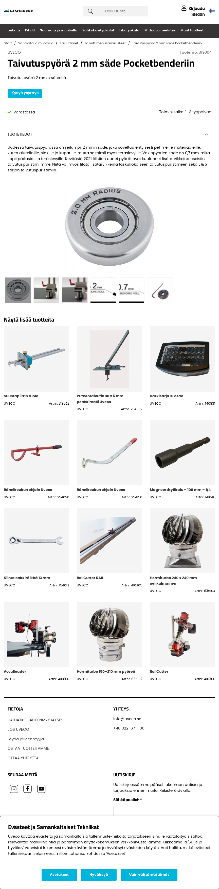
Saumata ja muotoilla (58, 30)
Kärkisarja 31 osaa (167, 396)
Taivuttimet (69, 43)
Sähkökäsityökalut (98, 30)
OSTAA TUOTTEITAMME (28, 748)
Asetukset (59, 875)
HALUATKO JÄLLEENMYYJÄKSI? (35, 720)
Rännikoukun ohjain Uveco (28, 490)
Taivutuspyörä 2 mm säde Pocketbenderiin (167, 43)
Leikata (14, 30)
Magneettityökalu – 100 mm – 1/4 (180, 490)
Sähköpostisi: (127, 800)
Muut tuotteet (192, 30)
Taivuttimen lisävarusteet (105, 43)
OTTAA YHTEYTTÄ (23, 758)
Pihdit (30, 30)
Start (8, 43)
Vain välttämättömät (149, 875)
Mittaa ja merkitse (159, 30)
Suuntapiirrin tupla (21, 396)
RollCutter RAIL (90, 578)
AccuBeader (15, 672)
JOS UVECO (18, 730)
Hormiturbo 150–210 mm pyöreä (106, 672)
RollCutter (159, 672)
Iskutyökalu (129, 30)
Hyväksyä (98, 875)
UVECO (14, 52)
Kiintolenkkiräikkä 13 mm (27, 578)
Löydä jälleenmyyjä (26, 739)
